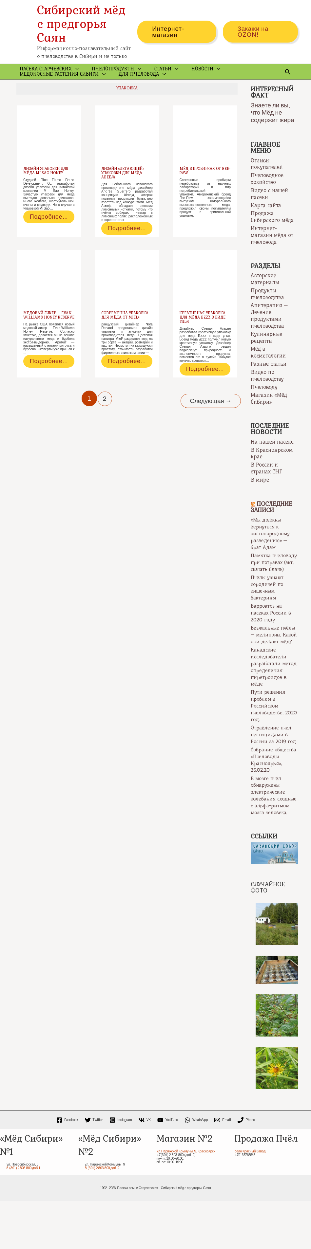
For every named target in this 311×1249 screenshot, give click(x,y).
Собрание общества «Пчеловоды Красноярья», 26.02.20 (268, 798)
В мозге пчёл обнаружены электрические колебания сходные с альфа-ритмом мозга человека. (273, 840)
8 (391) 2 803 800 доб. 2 (102, 1216)
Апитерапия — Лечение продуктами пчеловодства (269, 329)
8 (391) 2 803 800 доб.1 (23, 1216)
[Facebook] (67, 1168)
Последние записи (273, 519)
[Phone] (246, 1168)
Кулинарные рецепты (266, 351)
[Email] (222, 1168)
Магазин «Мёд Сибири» (269, 412)
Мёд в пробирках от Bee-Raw (202, 186)
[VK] (144, 1168)
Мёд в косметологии (268, 366)
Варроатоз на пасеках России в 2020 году (272, 630)
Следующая (208, 427)
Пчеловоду (264, 400)
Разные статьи (268, 377)
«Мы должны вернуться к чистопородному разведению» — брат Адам (272, 545)
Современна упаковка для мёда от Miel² (126, 339)
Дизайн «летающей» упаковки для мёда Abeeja (124, 188)
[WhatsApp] (196, 1168)
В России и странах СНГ (266, 481)
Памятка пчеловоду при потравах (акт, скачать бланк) (269, 577)
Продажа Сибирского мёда (272, 231)
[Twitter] (94, 1168)
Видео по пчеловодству (267, 388)
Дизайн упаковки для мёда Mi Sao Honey (47, 186)
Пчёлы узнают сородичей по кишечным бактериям (268, 605)
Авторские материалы (265, 293)
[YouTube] (167, 1168)
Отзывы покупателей (267, 179)
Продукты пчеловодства (267, 308)
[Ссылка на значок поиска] (287, 79)
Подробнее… (43, 237)
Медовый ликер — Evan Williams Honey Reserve (47, 339)
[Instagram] (120, 1168)
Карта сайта (266, 220)
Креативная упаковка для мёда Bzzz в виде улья (204, 339)
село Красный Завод (250, 1199)
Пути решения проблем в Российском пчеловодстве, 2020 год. (269, 735)
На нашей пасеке (272, 454)
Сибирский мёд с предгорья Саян (81, 24)
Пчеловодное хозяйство (267, 194)
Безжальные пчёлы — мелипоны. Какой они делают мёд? (273, 655)
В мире (260, 492)
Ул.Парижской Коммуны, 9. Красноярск (186, 1199)
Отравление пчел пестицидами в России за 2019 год (272, 767)
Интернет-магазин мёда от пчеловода (272, 250)
